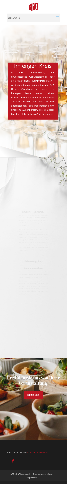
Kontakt (33, 395)
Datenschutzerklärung (43, 474)
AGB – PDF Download (20, 474)
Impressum (32, 477)
